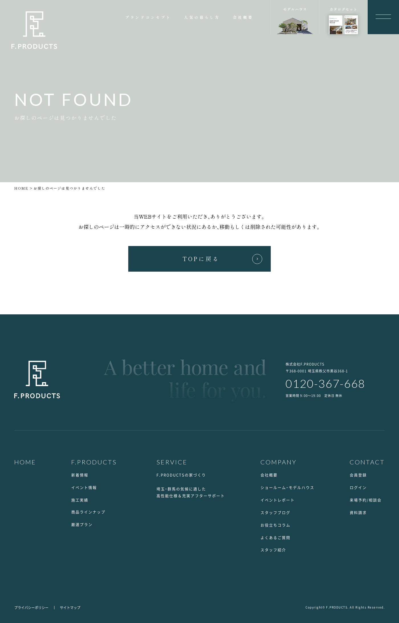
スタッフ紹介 (273, 549)
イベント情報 (84, 487)
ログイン (358, 487)
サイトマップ (70, 607)
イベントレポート (277, 500)
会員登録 (358, 475)
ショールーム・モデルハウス (287, 487)
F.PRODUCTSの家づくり (181, 475)
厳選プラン (82, 524)
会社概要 (243, 17)
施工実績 (79, 500)
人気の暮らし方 (202, 17)
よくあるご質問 (275, 537)
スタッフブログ (275, 512)
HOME (21, 188)
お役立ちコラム (275, 525)
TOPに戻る (200, 259)
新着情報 (79, 475)
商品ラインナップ (88, 512)
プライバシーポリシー (31, 607)
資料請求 (358, 512)
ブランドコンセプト (148, 17)
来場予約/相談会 (366, 500)
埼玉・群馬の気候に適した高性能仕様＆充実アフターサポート (190, 492)
